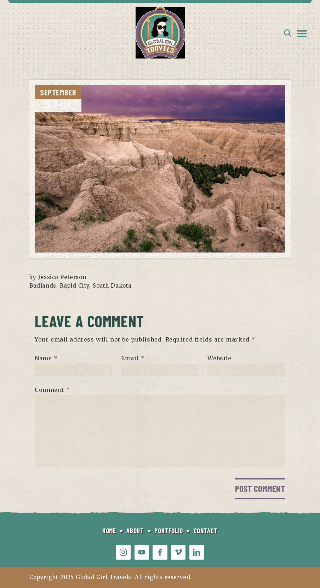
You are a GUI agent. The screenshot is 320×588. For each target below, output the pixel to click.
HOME (109, 530)
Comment (52, 389)
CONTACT (206, 530)
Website (219, 358)
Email (132, 358)
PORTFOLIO (168, 530)
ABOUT (135, 530)
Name (46, 358)
